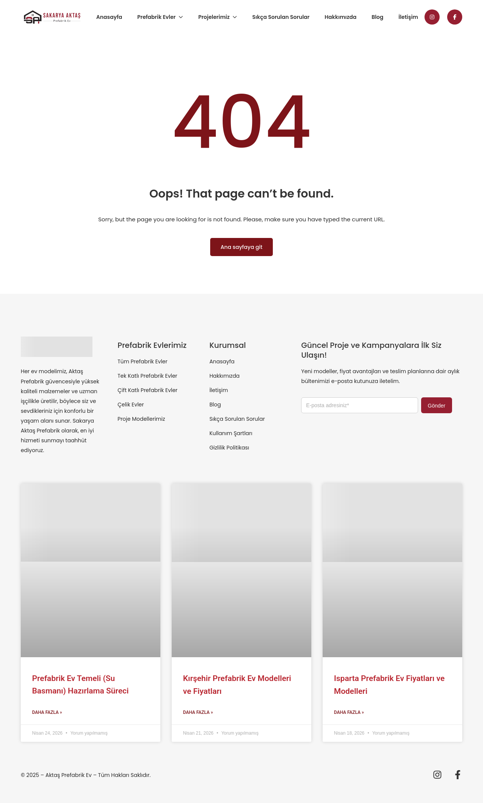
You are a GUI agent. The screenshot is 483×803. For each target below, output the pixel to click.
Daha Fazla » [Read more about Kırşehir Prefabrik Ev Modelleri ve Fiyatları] (198, 712)
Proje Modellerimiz (141, 419)
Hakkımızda (340, 17)
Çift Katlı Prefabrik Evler (148, 390)
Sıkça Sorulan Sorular (280, 17)
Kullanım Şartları (230, 433)
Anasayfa (109, 17)
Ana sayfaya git (242, 247)
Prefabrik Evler (156, 17)
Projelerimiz (213, 17)
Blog (377, 17)
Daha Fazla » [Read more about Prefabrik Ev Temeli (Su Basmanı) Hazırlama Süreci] (47, 712)
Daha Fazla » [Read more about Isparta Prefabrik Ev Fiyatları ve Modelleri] (349, 712)
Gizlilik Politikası (229, 447)
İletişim (408, 17)
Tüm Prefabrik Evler (143, 361)
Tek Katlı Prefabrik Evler (147, 376)
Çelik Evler (131, 404)
